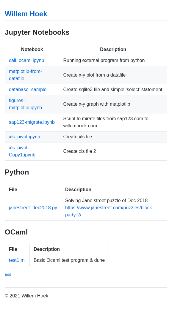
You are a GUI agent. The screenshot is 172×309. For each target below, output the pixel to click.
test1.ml (17, 260)
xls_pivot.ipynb (24, 136)
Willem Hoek (26, 14)
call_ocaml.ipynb (26, 60)
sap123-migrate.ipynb (32, 122)
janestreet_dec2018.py (33, 207)
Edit (8, 274)
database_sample (27, 89)
